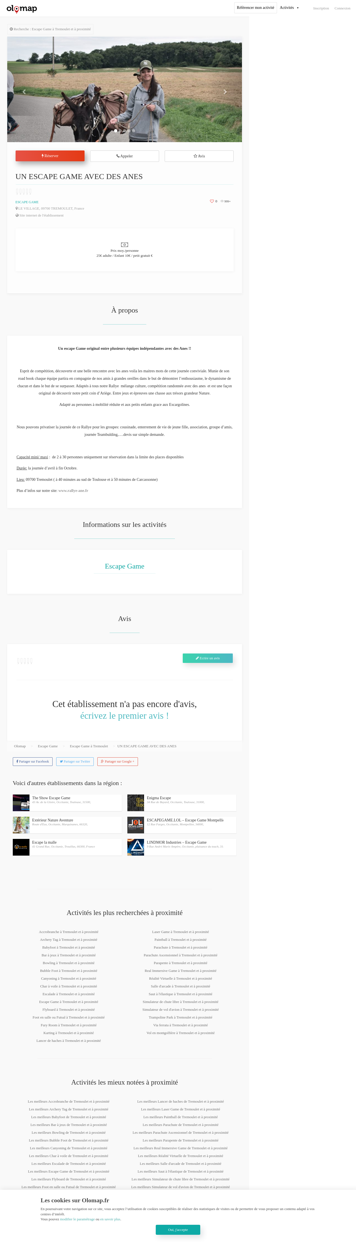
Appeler (125, 156)
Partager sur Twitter (75, 761)
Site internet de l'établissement (40, 215)
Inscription (321, 8)
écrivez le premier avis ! (124, 716)
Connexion (342, 8)
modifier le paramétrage (77, 1219)
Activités (287, 8)
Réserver (50, 156)
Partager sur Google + (117, 761)
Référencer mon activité (255, 8)
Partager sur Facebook (32, 761)
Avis (199, 156)
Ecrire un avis (208, 658)
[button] (25, 89)
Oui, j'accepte (178, 1230)
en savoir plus (110, 1219)
